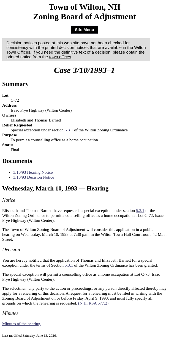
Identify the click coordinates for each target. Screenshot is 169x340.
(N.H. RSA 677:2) (93, 303)
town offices (60, 56)
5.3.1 (69, 130)
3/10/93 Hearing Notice (33, 172)
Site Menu (84, 29)
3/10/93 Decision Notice (33, 177)
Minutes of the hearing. (21, 323)
